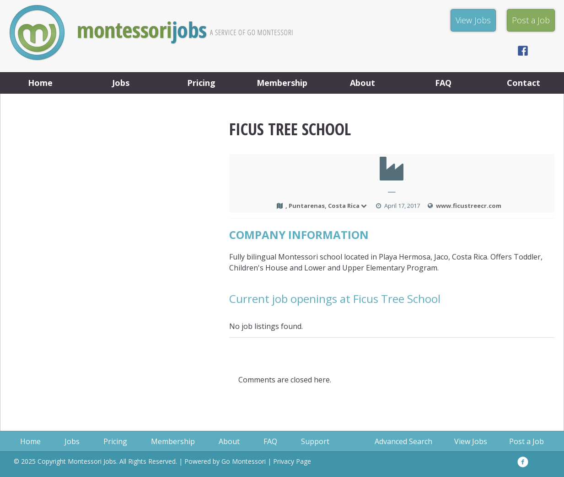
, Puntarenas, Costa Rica (326, 205)
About (362, 82)
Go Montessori (243, 461)
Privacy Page (292, 461)
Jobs (120, 82)
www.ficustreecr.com (468, 205)
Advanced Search (403, 441)
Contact (523, 82)
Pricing (201, 82)
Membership (282, 82)
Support (315, 441)
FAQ (443, 82)
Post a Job (526, 441)
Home (40, 82)
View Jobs (470, 441)
